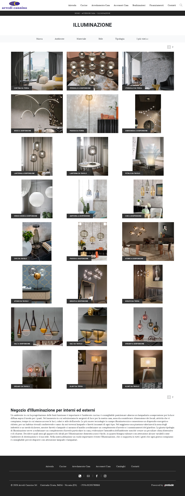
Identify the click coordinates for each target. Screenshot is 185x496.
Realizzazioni (139, 5)
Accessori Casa (121, 5)
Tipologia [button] (119, 39)
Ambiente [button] (59, 39)
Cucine (84, 5)
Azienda (72, 5)
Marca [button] (39, 39)
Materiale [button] (81, 39)
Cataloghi (121, 466)
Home (77, 13)
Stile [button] (101, 39)
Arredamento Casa (101, 5)
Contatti (172, 5)
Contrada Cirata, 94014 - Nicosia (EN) (58, 485)
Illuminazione (103, 13)
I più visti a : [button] (143, 39)
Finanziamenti (157, 5)
